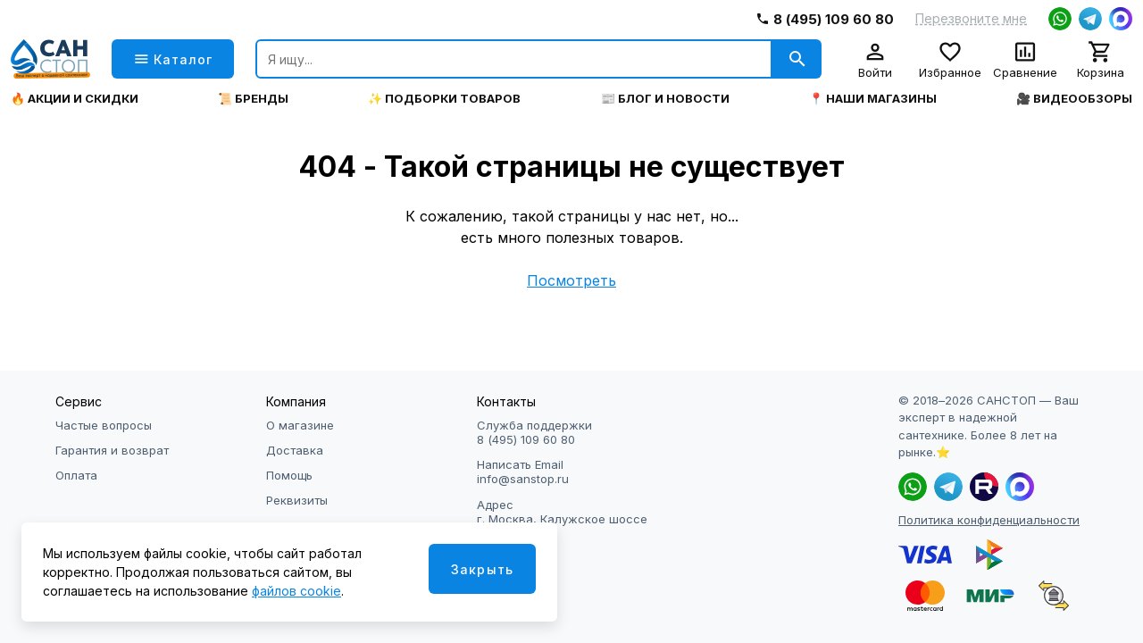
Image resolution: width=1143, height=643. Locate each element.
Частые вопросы (103, 425)
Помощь (289, 475)
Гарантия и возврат (112, 450)
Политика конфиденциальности (989, 520)
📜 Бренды (253, 98)
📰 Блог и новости (665, 98)
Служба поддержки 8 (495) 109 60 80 (534, 432)
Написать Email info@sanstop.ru (523, 471)
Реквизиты (297, 500)
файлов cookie (296, 590)
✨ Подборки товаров (444, 98)
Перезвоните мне (971, 19)
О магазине (300, 425)
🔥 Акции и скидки (74, 98)
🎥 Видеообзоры (1074, 98)
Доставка (294, 450)
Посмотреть (571, 280)
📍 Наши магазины (873, 98)
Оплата (76, 475)
